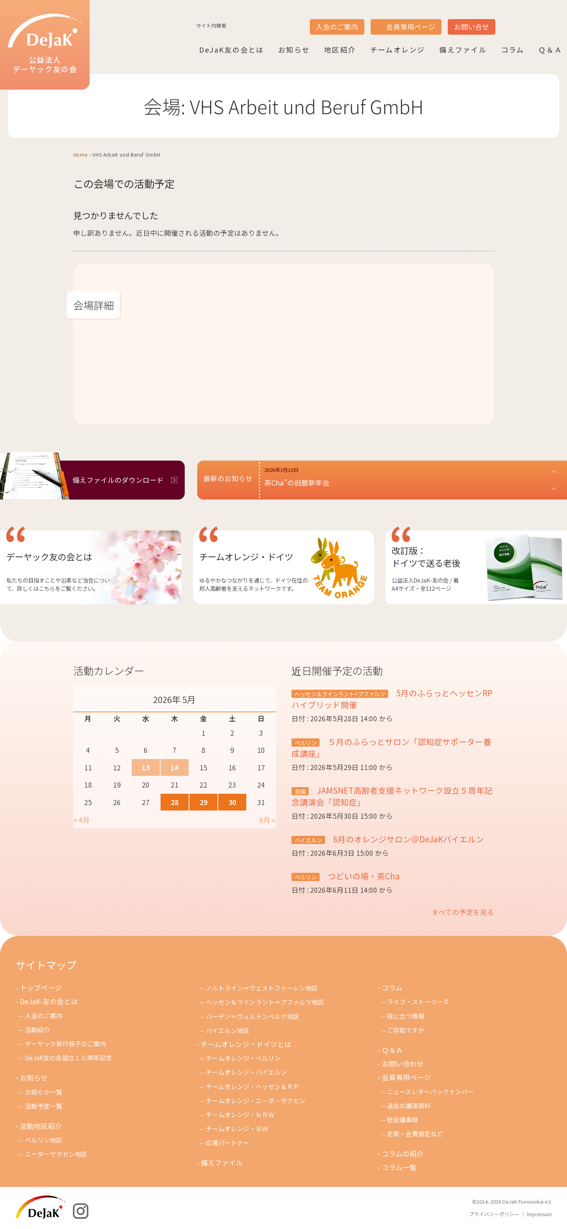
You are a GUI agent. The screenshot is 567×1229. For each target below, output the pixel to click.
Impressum (539, 1214)
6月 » (267, 820)
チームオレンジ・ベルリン (243, 1058)
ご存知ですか (405, 1030)
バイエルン (308, 840)
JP (505, 19)
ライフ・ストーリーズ (418, 1001)
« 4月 (82, 820)
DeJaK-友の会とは (49, 1001)
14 (174, 767)
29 (203, 802)
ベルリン (305, 742)
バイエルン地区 (227, 1030)
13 (146, 767)
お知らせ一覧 (43, 1092)
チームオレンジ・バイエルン (246, 1072)
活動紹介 (37, 1029)
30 (232, 802)
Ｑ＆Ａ (550, 49)
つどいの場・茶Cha (363, 876)
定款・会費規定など (415, 1133)
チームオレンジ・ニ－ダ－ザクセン (256, 1100)
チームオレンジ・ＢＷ (237, 1128)
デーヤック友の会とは (49, 556)
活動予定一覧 (43, 1106)
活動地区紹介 (41, 1126)
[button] (410, 480)
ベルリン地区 (43, 1139)
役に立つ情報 (405, 1016)
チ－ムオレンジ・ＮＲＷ (240, 1114)
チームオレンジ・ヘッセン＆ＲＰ (252, 1086)
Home (80, 154)
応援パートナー (227, 1142)
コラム (513, 49)
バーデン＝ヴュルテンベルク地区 (252, 1016)
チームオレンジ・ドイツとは (246, 1044)
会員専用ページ (410, 27)
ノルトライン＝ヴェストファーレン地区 (262, 988)
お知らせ (294, 49)
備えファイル (462, 49)
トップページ (41, 987)
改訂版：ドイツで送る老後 (426, 556)
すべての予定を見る (463, 912)
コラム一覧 (399, 1167)
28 (174, 802)
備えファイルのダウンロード (118, 480)
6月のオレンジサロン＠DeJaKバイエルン (407, 839)
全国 (300, 791)
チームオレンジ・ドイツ (246, 556)
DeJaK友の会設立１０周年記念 (68, 1057)
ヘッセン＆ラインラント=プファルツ (340, 694)
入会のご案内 (337, 27)
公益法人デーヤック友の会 (45, 44)
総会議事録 (402, 1119)
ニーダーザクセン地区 (56, 1154)
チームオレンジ (397, 49)
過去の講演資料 (409, 1105)
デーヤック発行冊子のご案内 (65, 1043)
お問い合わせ (403, 1063)
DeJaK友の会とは (231, 49)
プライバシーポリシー (494, 1214)
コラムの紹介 (403, 1153)
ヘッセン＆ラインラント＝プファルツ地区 (265, 1002)
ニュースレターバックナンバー (430, 1091)
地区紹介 (340, 49)
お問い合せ (471, 27)
